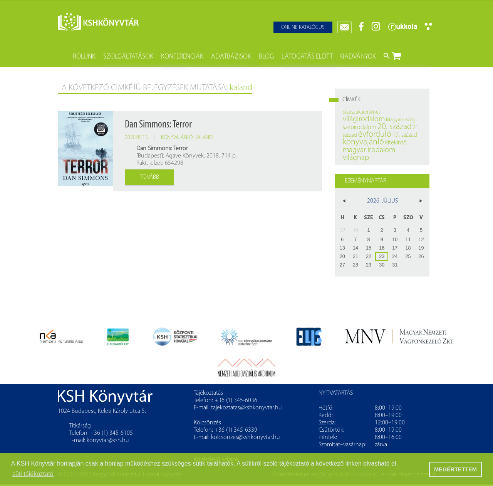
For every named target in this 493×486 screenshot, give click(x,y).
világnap (356, 158)
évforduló (374, 134)
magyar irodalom (369, 150)
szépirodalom (359, 127)
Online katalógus (303, 27)
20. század (394, 126)
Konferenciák (182, 56)
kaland (204, 138)
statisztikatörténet (361, 112)
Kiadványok (357, 56)
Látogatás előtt (307, 56)
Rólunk (84, 56)
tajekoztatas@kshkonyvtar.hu (246, 408)
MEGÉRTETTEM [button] (455, 469)
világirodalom (364, 119)
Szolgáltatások (128, 56)
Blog (266, 56)
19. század (404, 135)
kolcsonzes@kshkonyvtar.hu (245, 437)
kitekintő (396, 143)
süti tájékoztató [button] (33, 474)
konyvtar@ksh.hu (108, 440)
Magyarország (401, 120)
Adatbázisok (231, 56)
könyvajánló (177, 138)
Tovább (149, 177)
